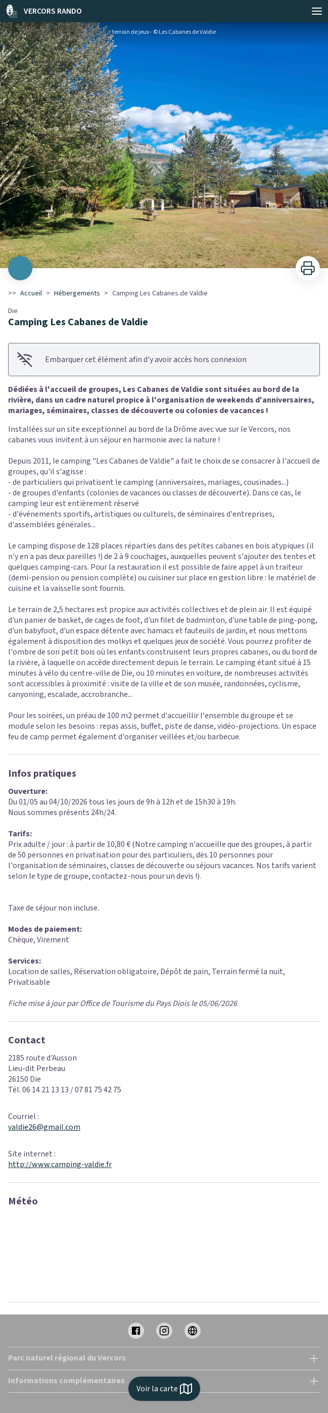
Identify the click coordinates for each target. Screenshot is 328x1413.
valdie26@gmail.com (44, 1127)
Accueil (31, 293)
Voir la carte (164, 1389)
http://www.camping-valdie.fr (60, 1164)
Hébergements (77, 293)
